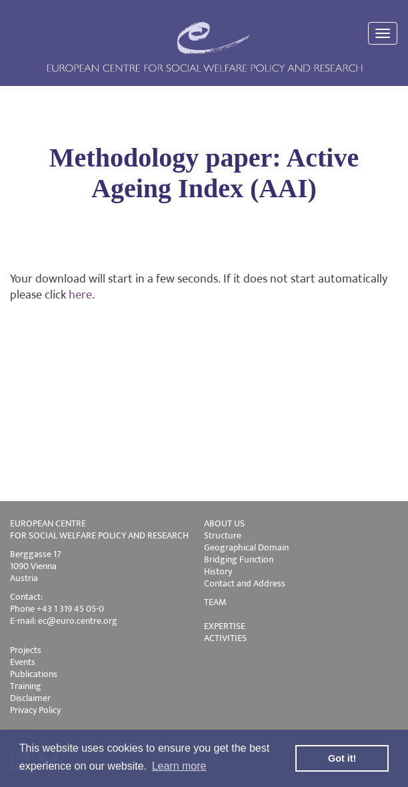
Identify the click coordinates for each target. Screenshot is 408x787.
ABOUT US (224, 523)
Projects (25, 650)
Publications (33, 674)
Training (25, 686)
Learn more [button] (179, 766)
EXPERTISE (224, 626)
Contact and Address (244, 583)
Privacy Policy (35, 710)
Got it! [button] (342, 758)
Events (22, 662)
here (80, 295)
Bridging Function (238, 559)
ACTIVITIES (225, 638)
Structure (222, 535)
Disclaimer (30, 698)
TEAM (215, 602)
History (218, 571)
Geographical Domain (246, 547)
